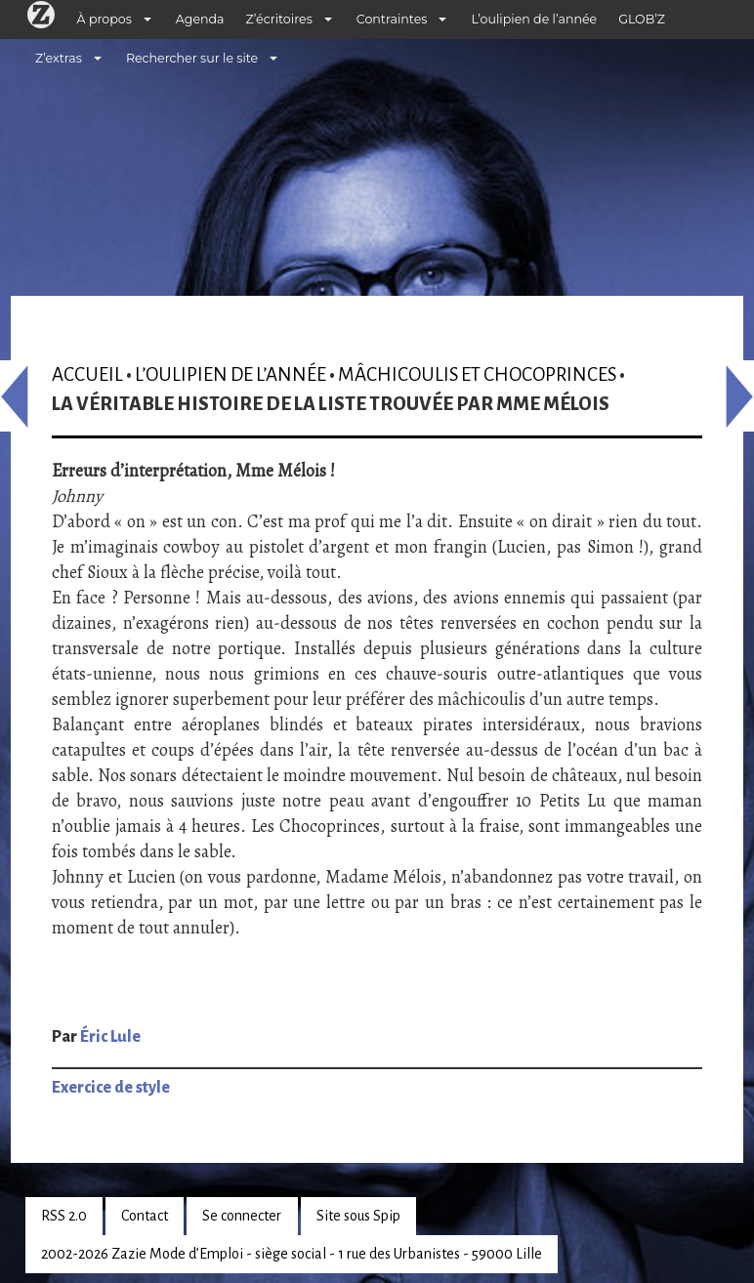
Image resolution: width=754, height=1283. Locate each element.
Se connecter (241, 1215)
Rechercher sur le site (192, 58)
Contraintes (392, 19)
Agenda (200, 19)
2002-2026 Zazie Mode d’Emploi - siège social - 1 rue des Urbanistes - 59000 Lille (291, 1254)
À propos (104, 19)
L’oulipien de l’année (534, 19)
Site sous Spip (358, 1215)
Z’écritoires (279, 19)
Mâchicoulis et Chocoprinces (477, 374)
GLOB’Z (641, 19)
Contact (144, 1215)
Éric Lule (110, 1037)
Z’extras (58, 58)
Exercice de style (111, 1088)
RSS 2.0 (64, 1215)
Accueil (87, 374)
